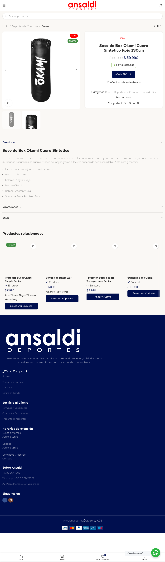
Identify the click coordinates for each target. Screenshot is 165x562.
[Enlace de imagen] (43, 340)
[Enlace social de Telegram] (138, 103)
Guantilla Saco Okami (140, 277)
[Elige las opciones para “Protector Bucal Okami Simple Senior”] (21, 306)
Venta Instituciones (12, 382)
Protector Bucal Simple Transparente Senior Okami (100, 281)
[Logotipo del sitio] (82, 5)
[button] (103, 297)
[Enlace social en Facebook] (121, 103)
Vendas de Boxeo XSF (59, 277)
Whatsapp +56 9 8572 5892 (18, 478)
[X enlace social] (125, 103)
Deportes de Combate (25, 26)
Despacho (7, 387)
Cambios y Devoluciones (15, 413)
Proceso (6, 376)
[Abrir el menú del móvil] (4, 5)
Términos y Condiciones (14, 407)
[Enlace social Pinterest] (130, 103)
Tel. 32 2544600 (11, 472)
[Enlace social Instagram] (10, 500)
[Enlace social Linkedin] (134, 103)
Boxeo (45, 26)
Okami (123, 38)
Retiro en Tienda (11, 392)
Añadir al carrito (123, 74)
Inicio (5, 26)
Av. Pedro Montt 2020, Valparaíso (20, 483)
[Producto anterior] (154, 26)
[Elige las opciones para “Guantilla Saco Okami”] (143, 293)
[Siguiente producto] (161, 26)
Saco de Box (149, 92)
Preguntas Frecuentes (14, 418)
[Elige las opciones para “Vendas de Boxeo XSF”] (62, 298)
